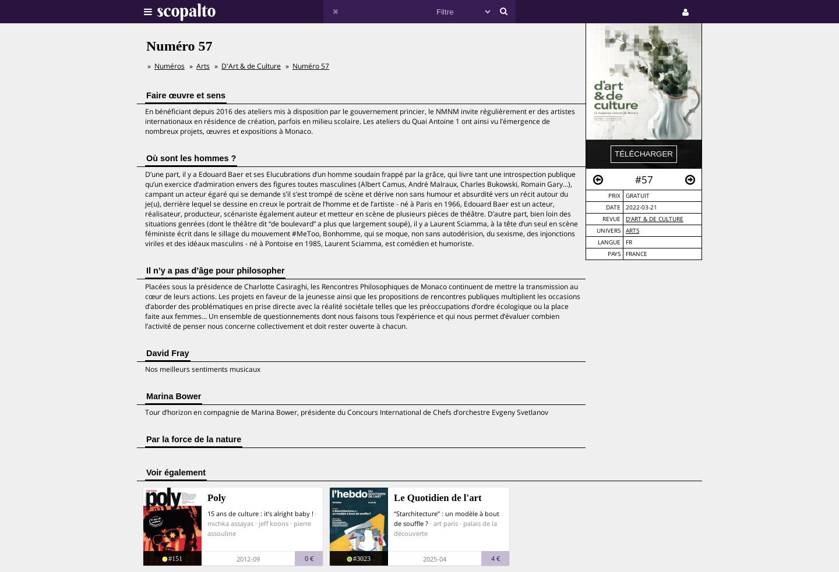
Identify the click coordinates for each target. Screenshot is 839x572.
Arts (632, 231)
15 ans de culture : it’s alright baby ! (260, 513)
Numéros (169, 66)
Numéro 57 (310, 66)
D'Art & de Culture (654, 219)
